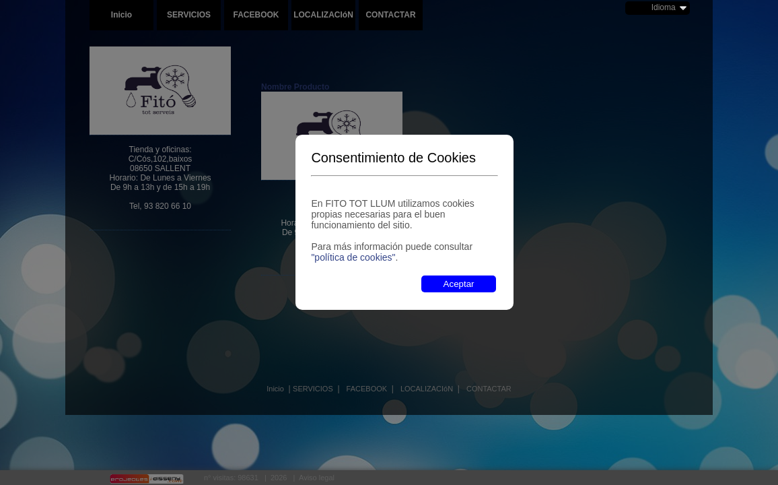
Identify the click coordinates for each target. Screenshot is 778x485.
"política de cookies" (353, 257)
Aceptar (459, 284)
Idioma (663, 7)
